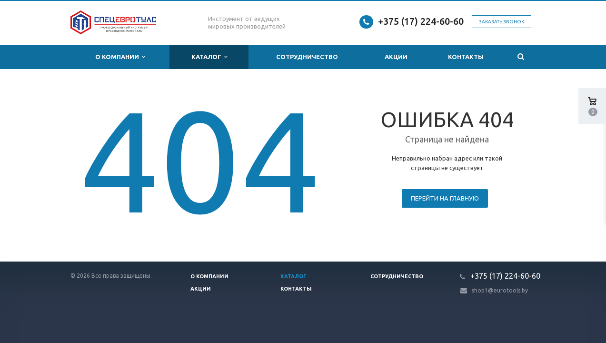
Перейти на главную (445, 198)
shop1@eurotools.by (500, 290)
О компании (120, 57)
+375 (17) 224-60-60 (421, 21)
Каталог (209, 57)
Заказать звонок (501, 21)
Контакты (466, 56)
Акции (396, 56)
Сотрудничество (307, 56)
